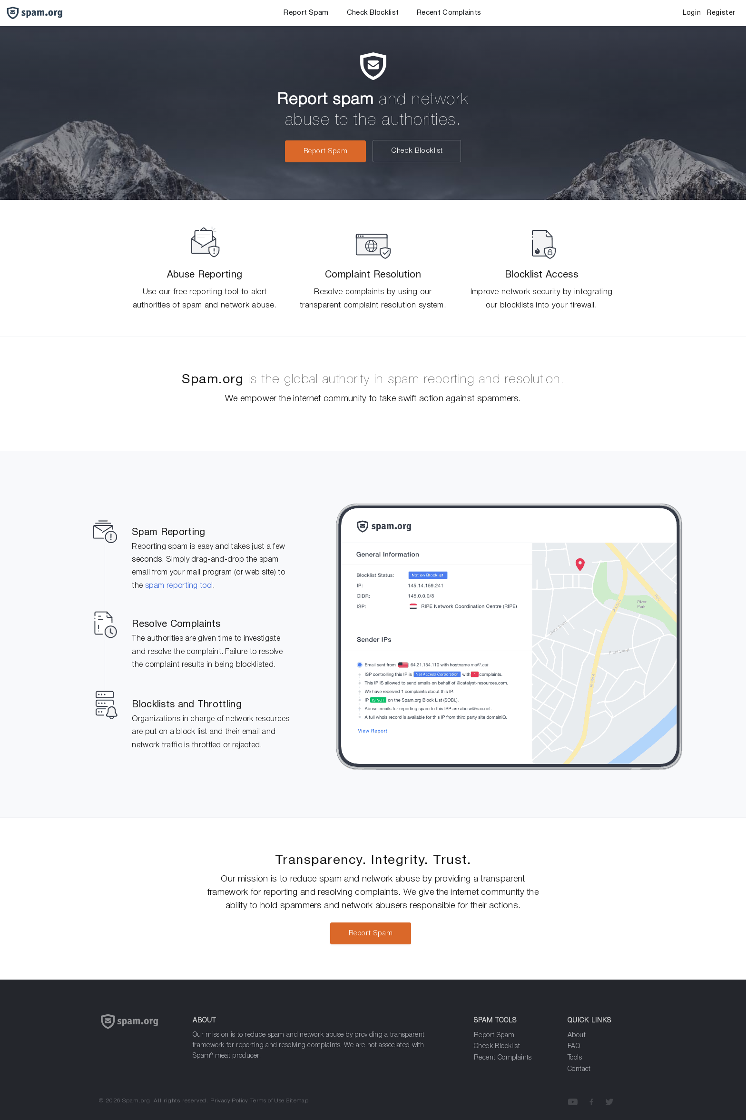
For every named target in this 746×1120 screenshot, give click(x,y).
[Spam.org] (138, 1033)
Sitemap (297, 1100)
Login (692, 13)
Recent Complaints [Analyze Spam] (503, 1058)
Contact (579, 1069)
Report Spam (306, 13)
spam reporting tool (179, 586)
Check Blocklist (373, 13)
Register (721, 13)
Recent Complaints (449, 13)
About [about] (577, 1035)
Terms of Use (267, 1100)
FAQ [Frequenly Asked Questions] (574, 1046)
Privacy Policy (229, 1100)
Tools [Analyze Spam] (575, 1058)
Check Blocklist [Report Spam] (497, 1046)
